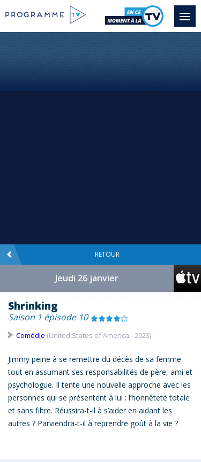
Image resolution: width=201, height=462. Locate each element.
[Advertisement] (100, 137)
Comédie (30, 335)
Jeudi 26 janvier (86, 278)
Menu (188, 11)
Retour (63, 254)
